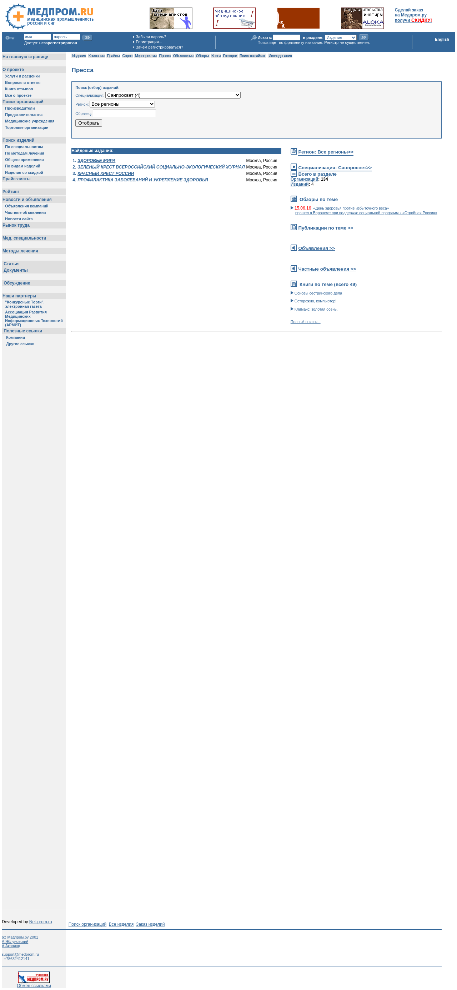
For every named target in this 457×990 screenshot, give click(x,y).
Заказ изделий (150, 924)
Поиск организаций (88, 924)
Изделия (78, 56)
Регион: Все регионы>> (325, 152)
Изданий (300, 184)
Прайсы (113, 56)
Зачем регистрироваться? (159, 47)
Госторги (230, 56)
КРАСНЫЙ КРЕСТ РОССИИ (105, 173)
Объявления (183, 56)
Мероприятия (145, 56)
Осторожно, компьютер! (316, 301)
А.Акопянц (11, 946)
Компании (96, 56)
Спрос (127, 56)
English (442, 39)
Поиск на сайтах (252, 56)
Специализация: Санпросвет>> (335, 167)
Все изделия (121, 924)
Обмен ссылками (34, 983)
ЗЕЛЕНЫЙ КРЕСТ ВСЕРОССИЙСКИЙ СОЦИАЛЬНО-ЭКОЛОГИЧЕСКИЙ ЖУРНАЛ (161, 167)
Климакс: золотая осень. (316, 309)
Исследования (280, 56)
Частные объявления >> (327, 269)
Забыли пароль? (151, 37)
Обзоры (202, 56)
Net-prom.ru (40, 921)
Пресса (165, 56)
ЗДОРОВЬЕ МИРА (96, 160)
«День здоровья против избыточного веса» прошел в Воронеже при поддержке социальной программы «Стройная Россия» (366, 210)
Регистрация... (149, 42)
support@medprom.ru (20, 954)
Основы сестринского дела (318, 293)
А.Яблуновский (15, 941)
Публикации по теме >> (325, 228)
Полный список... (306, 322)
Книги (216, 56)
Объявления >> (316, 248)
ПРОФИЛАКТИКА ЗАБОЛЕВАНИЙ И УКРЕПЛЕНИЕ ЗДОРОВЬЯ (142, 179)
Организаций (304, 179)
